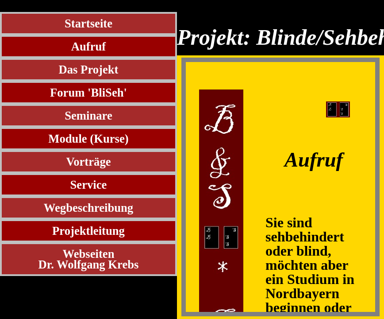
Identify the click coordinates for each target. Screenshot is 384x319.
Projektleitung (88, 230)
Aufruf (88, 46)
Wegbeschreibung (88, 207)
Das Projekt (89, 69)
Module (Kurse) (88, 138)
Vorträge (88, 161)
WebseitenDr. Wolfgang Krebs (88, 259)
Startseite (88, 23)
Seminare (88, 115)
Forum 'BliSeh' (88, 92)
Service (88, 184)
